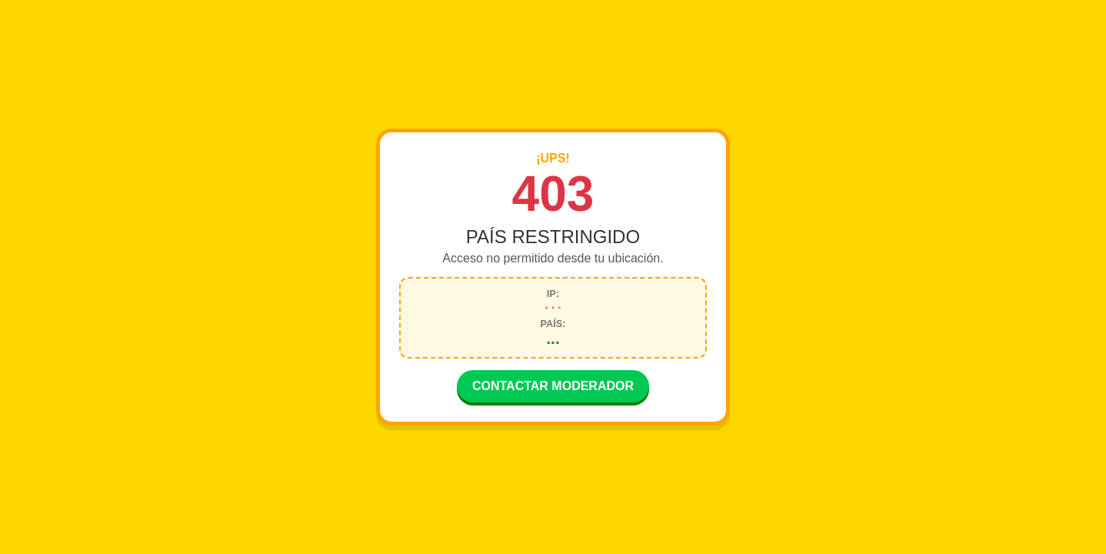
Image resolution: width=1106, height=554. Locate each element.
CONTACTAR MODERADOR (553, 387)
